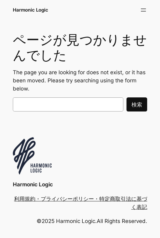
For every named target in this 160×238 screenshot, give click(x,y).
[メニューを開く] (143, 10)
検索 (137, 104)
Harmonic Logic (30, 10)
